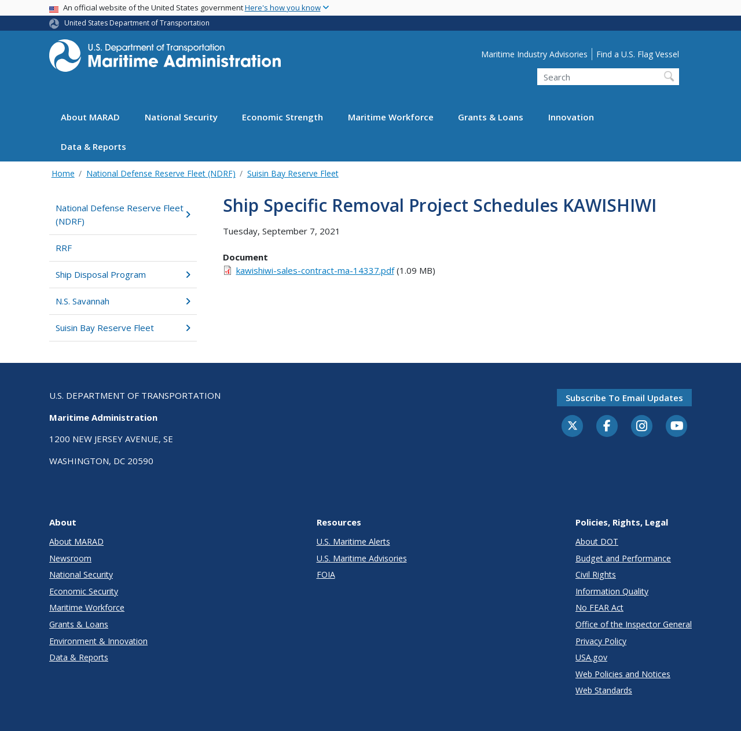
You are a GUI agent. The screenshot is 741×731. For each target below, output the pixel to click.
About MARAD (90, 117)
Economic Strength (282, 117)
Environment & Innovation (98, 641)
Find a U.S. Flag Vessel (637, 54)
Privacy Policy (600, 641)
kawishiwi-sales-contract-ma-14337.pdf (315, 270)
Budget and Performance (623, 558)
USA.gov (591, 657)
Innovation (571, 117)
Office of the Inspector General (633, 624)
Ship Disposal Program (123, 274)
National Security (181, 117)
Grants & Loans (490, 117)
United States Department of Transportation (137, 23)
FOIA (326, 574)
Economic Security (83, 591)
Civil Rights (595, 574)
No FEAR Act (599, 607)
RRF (64, 248)
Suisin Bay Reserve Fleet (293, 173)
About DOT (596, 541)
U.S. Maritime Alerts (353, 541)
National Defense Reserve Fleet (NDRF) (161, 173)
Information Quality (611, 591)
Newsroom (70, 558)
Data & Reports (93, 146)
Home (63, 173)
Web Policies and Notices (622, 673)
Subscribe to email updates (624, 397)
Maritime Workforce (391, 117)
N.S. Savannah (123, 301)
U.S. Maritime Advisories (362, 558)
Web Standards (603, 690)
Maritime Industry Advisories (534, 54)
